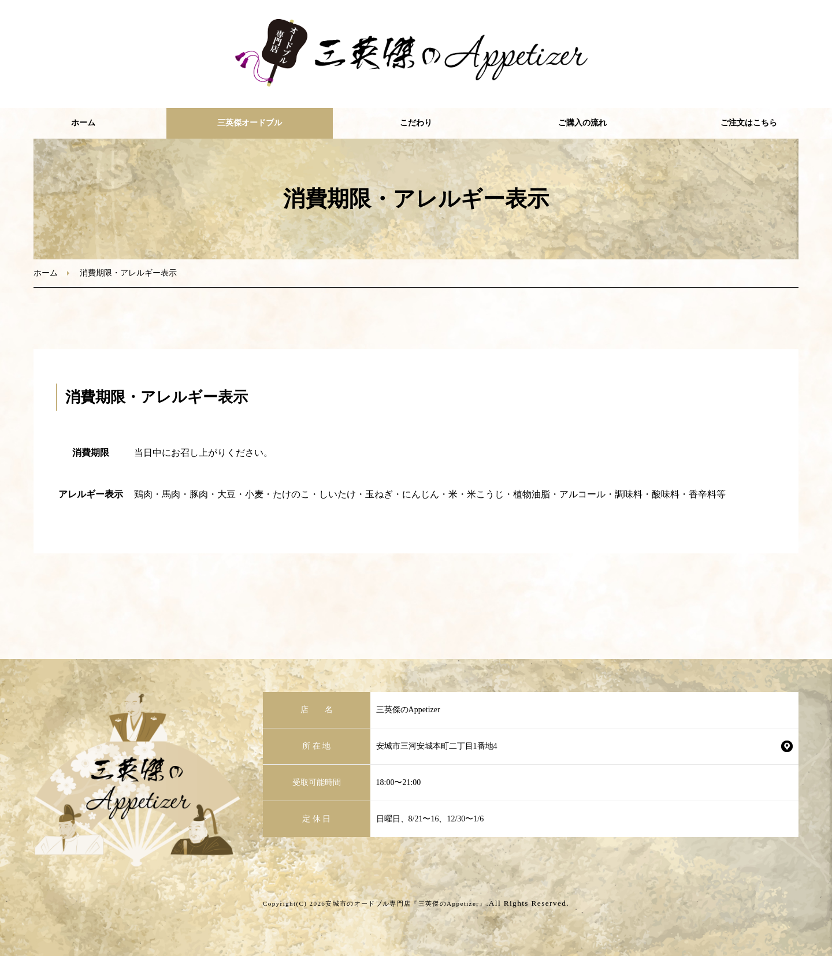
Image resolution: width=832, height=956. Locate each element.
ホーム (83, 122)
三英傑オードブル (249, 122)
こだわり (416, 122)
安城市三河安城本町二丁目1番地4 (436, 746)
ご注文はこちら (748, 122)
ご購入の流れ (582, 122)
